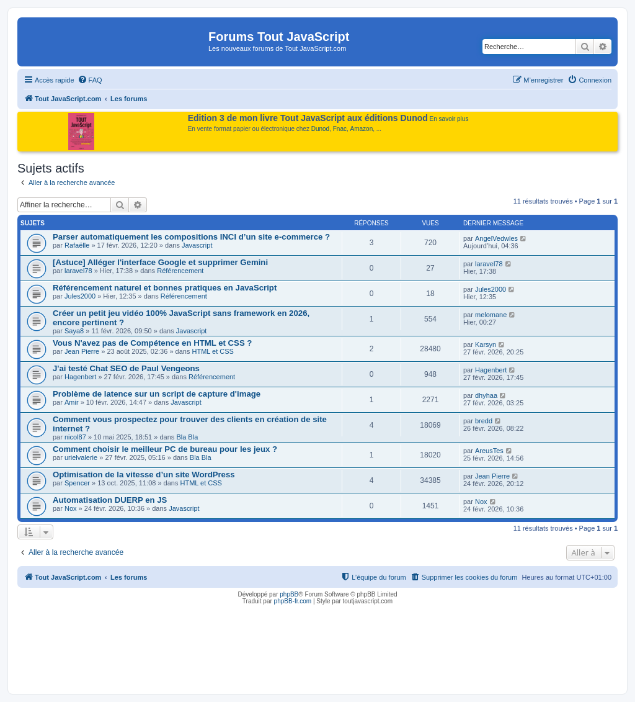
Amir (71, 402)
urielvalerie (80, 457)
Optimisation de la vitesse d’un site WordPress (144, 474)
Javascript (197, 245)
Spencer (77, 483)
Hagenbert (80, 376)
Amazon (361, 128)
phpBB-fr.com (293, 601)
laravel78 (78, 270)
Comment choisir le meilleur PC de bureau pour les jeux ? (165, 449)
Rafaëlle (76, 245)
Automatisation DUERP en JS (110, 500)
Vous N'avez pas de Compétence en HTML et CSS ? (152, 343)
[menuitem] (90, 80)
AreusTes (489, 450)
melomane (491, 314)
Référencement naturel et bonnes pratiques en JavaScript (165, 287)
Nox (70, 508)
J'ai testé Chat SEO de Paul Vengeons (126, 368)
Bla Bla (187, 437)
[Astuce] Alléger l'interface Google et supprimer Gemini (160, 262)
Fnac (340, 128)
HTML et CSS (212, 351)
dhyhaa (486, 395)
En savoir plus (449, 118)
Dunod (320, 128)
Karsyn (485, 344)
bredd (483, 421)
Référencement (180, 270)
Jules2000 (79, 296)
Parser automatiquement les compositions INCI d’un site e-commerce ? (191, 236)
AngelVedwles (496, 238)
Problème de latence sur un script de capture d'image (156, 393)
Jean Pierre (81, 351)
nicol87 (75, 437)
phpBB (289, 594)
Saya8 (74, 331)
